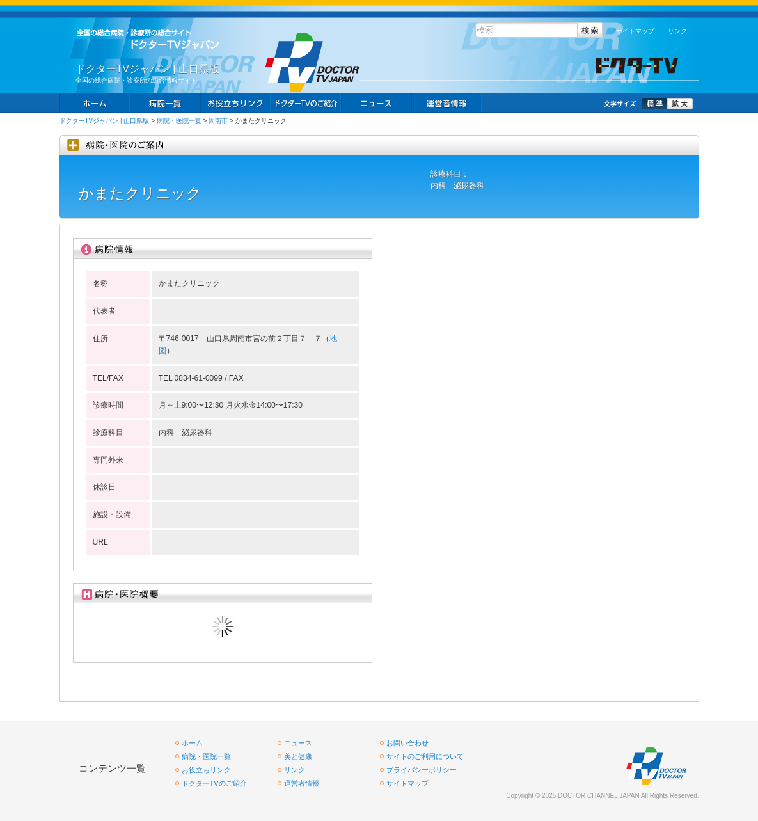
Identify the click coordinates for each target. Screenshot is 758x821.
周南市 (218, 120)
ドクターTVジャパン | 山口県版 (104, 120)
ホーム (94, 103)
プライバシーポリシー (421, 770)
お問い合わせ (407, 743)
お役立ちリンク (235, 103)
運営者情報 (301, 783)
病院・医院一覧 (179, 120)
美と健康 (298, 756)
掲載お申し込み (446, 103)
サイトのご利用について (425, 756)
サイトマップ (635, 31)
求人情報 (306, 103)
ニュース (376, 103)
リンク (677, 31)
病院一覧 (165, 103)
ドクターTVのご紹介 (214, 783)
